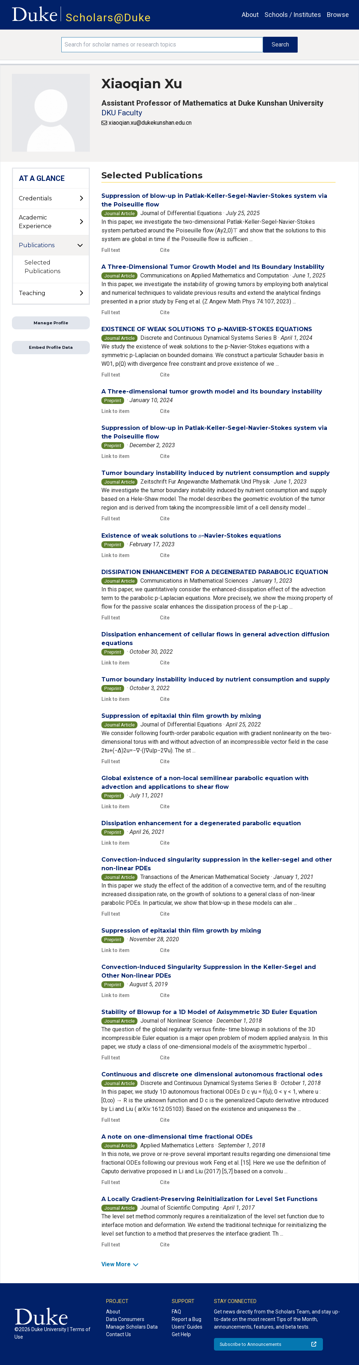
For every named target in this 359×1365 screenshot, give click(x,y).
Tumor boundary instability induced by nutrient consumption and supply (215, 473)
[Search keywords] (162, 44)
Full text (110, 250)
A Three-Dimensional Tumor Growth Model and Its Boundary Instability (212, 266)
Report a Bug (186, 1319)
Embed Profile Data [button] (51, 347)
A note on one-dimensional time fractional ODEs (177, 1136)
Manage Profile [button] (51, 322)
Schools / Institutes (292, 14)
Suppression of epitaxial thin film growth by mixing (181, 715)
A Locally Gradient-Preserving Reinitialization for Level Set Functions (209, 1199)
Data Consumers (125, 1319)
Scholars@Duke (108, 17)
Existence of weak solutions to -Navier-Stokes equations (191, 535)
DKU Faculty (121, 112)
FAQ (176, 1312)
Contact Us (118, 1334)
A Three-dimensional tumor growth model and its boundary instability (211, 391)
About (250, 14)
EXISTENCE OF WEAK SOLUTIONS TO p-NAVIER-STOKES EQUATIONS (206, 329)
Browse (338, 14)
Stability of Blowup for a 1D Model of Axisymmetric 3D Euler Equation (209, 1012)
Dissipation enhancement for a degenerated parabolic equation (201, 823)
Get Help (181, 1334)
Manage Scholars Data (132, 1327)
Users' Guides (187, 1327)
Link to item (115, 411)
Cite (165, 250)
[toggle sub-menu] (81, 198)
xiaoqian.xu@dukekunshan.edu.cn (150, 122)
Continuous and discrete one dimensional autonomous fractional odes (212, 1074)
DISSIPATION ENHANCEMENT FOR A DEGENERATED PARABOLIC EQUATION (214, 572)
